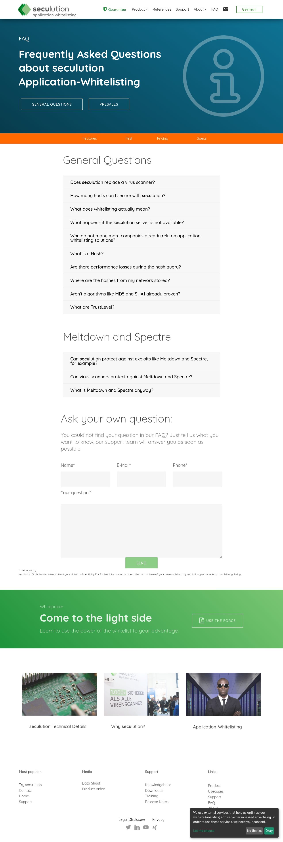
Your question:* (76, 498)
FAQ (214, 9)
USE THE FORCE (217, 632)
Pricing (162, 138)
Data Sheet (91, 793)
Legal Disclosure (132, 819)
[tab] (141, 182)
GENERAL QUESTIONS (52, 104)
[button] (141, 182)
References (162, 9)
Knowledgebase (158, 804)
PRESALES (109, 104)
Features (89, 138)
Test (129, 138)
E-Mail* (124, 471)
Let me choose (203, 831)
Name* (68, 471)
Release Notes (156, 821)
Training (151, 815)
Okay (269, 831)
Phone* (180, 471)
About (199, 9)
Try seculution (30, 804)
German (249, 9)
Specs (202, 138)
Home (24, 815)
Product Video (93, 798)
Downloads (154, 809)
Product (138, 9)
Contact (25, 809)
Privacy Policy (232, 574)
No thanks (254, 831)
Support (182, 9)
